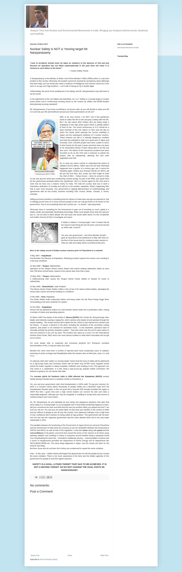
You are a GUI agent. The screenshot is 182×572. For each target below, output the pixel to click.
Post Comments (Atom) (49, 559)
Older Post (104, 555)
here (104, 353)
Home (70, 555)
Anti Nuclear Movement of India (128, 47)
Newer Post (35, 555)
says (77, 99)
